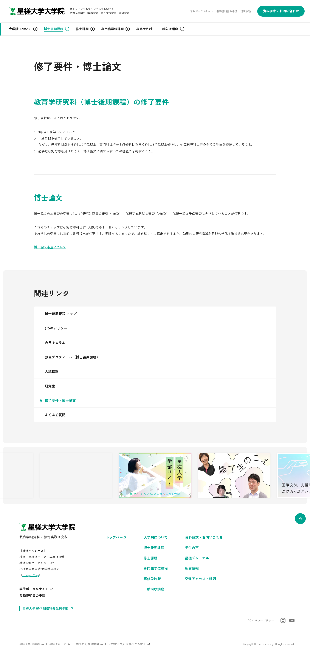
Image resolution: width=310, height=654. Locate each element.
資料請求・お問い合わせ (204, 537)
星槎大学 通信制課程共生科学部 (45, 608)
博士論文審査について (50, 247)
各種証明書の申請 (227, 11)
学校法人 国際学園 (87, 644)
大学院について (156, 537)
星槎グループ (57, 644)
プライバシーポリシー (260, 620)
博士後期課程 (154, 547)
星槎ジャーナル (197, 557)
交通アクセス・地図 (200, 578)
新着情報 (192, 568)
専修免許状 (152, 578)
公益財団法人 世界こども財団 (127, 644)
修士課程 (150, 557)
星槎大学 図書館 (29, 644)
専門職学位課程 (156, 568)
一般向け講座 (154, 588)
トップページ (116, 537)
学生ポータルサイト (201, 11)
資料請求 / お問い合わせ (281, 11)
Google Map (30, 575)
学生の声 (192, 547)
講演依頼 (245, 11)
